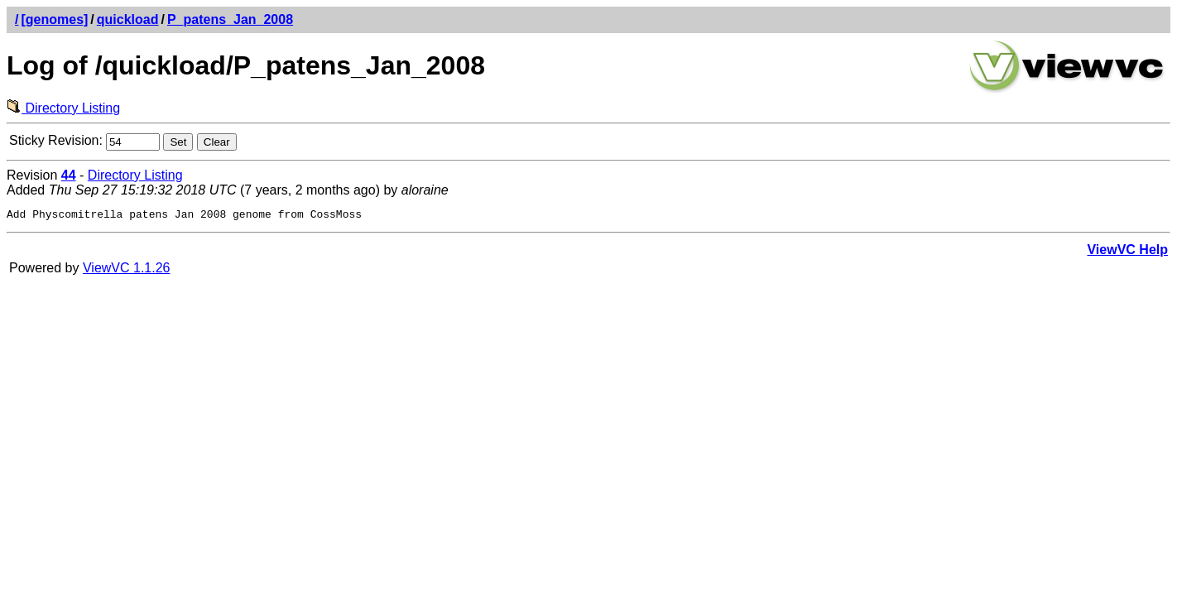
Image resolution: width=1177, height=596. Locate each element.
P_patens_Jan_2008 (230, 19)
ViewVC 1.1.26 (127, 270)
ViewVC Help (1127, 252)
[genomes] (54, 19)
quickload (128, 19)
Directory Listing (63, 108)
